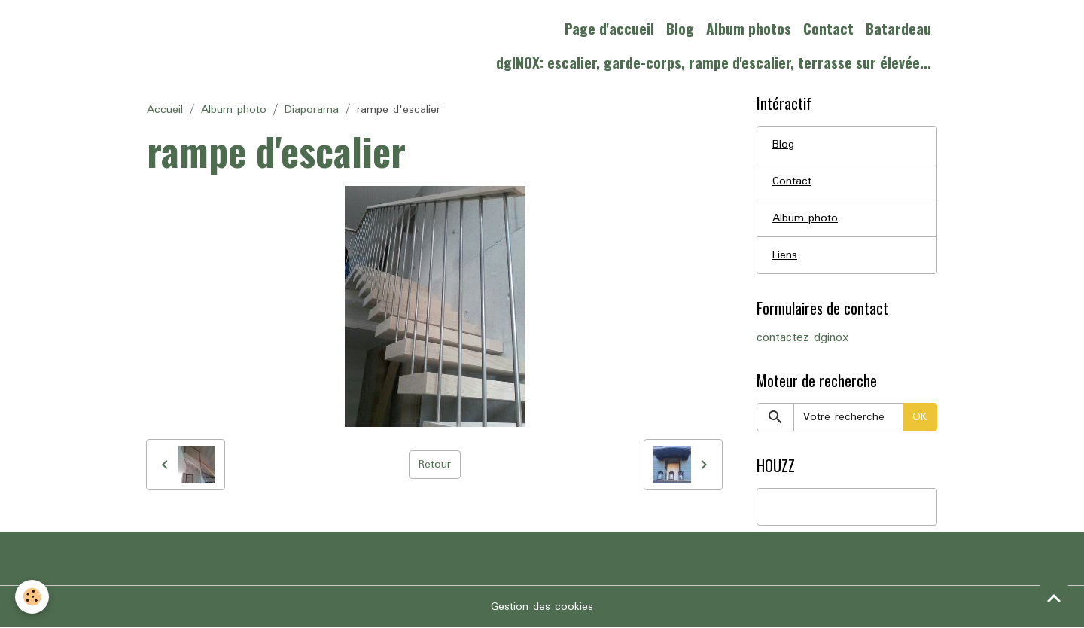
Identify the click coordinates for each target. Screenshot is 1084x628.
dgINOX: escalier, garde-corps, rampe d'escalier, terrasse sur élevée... (713, 62)
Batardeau (898, 28)
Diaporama (312, 110)
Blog (680, 28)
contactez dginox (802, 338)
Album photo (233, 110)
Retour (435, 465)
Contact (828, 28)
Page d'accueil (609, 28)
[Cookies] (32, 597)
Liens (784, 255)
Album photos (748, 28)
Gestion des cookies (542, 607)
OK (919, 417)
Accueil (165, 110)
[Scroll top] (1054, 598)
